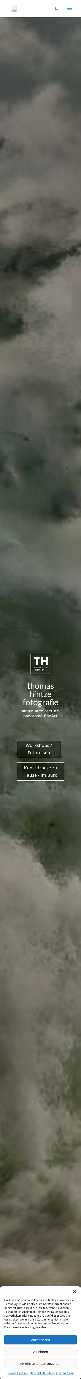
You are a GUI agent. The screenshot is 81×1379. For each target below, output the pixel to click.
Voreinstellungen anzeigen (40, 1363)
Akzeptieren (40, 1340)
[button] (74, 1292)
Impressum (66, 1373)
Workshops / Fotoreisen (39, 749)
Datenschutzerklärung (43, 1373)
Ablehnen (40, 1351)
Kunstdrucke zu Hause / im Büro (40, 771)
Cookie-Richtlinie (18, 1373)
